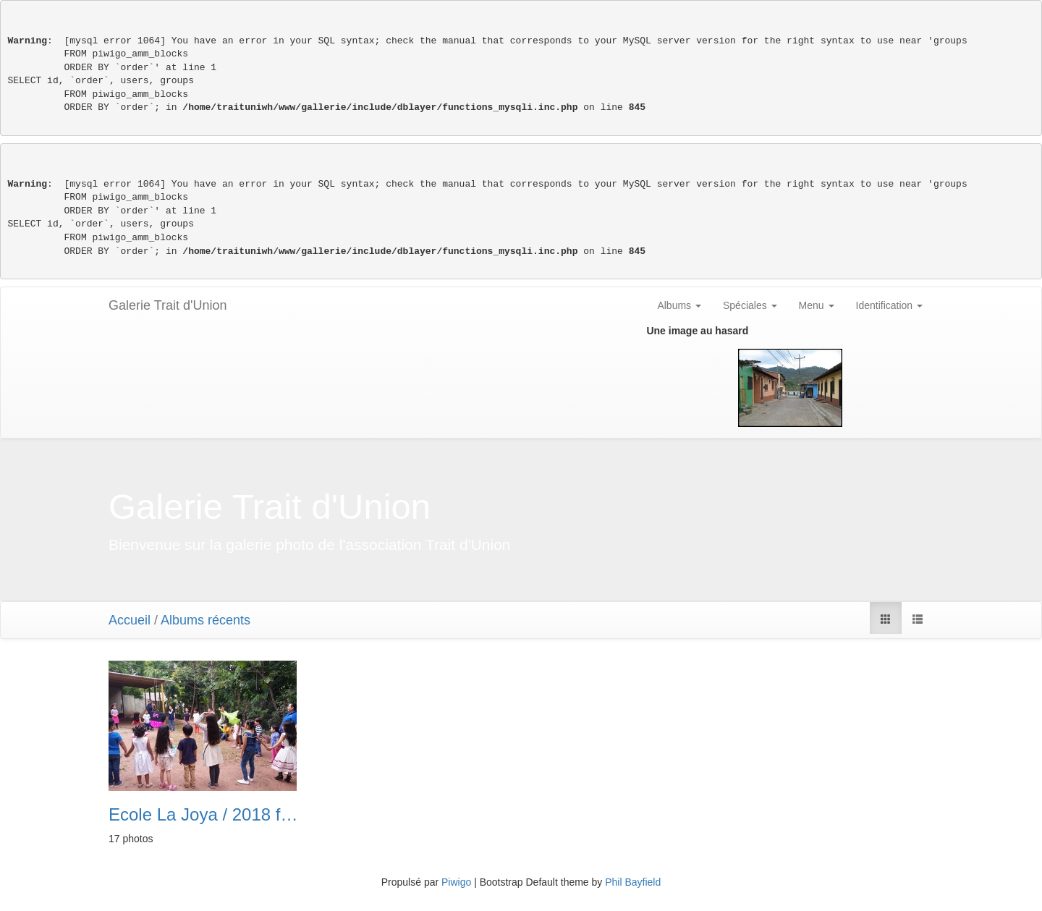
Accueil (130, 620)
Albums (679, 305)
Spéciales (750, 305)
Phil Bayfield (633, 882)
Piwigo (456, 882)
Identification (889, 305)
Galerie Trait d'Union (168, 305)
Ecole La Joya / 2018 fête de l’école (204, 814)
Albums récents (205, 620)
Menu (816, 305)
